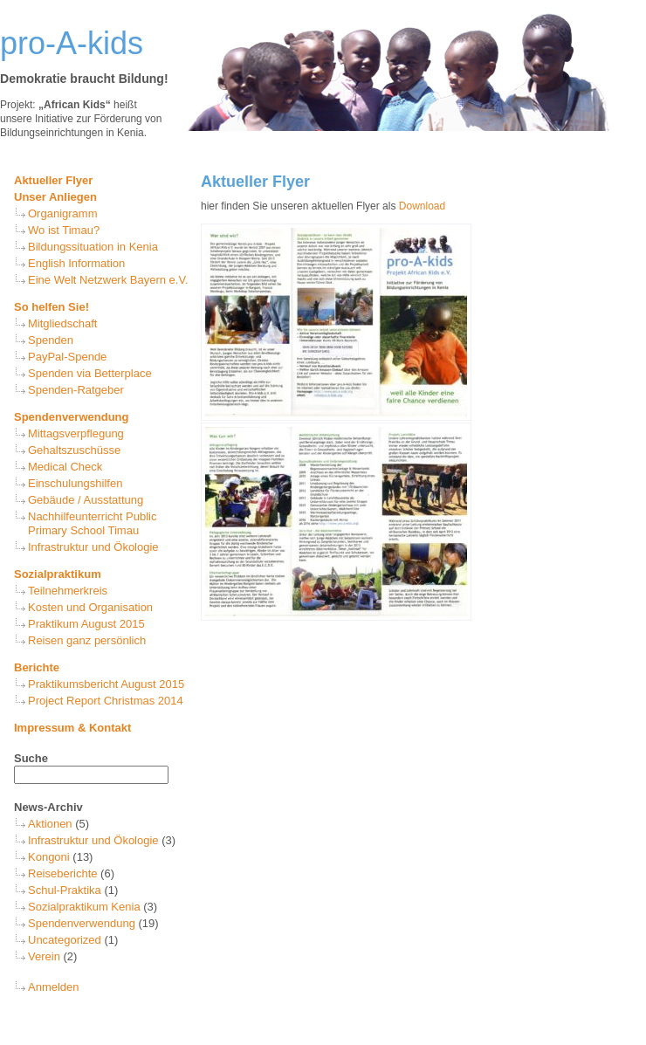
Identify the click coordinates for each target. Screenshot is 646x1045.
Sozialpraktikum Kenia (84, 906)
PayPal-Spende (67, 356)
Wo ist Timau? (64, 230)
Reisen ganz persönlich (87, 640)
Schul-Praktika (64, 890)
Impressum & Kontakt (72, 727)
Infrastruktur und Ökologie (93, 546)
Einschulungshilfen (75, 483)
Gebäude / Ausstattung (85, 499)
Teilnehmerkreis (67, 590)
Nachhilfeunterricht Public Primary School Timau (92, 523)
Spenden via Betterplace (90, 373)
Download (422, 206)
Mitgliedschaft (62, 323)
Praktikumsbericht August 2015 (106, 684)
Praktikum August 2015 (86, 623)
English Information (76, 263)
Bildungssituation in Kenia (93, 246)
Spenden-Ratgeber (76, 389)
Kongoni (49, 856)
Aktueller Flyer (53, 180)
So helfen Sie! (51, 306)
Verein (44, 956)
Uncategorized (64, 939)
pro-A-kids (71, 43)
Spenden (50, 340)
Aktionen (50, 823)
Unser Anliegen (55, 196)
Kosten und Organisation (90, 607)
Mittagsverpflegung (76, 433)
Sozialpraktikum (57, 574)
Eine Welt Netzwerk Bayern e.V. (108, 279)
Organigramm (62, 213)
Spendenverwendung (71, 416)
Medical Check (65, 466)
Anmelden (53, 986)
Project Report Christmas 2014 (105, 700)
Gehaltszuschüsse (74, 450)
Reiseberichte (63, 873)
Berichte (36, 667)
